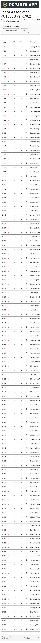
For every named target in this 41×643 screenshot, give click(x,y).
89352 (4, 538)
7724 (4, 172)
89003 (4, 267)
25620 (4, 241)
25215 (4, 215)
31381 (4, 133)
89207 (4, 422)
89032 (4, 305)
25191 (4, 189)
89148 (4, 396)
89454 (4, 560)
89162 (4, 400)
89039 (4, 314)
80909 (4, 258)
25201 (4, 198)
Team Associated (11, 30)
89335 (4, 530)
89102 (4, 353)
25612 (4, 236)
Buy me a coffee (27, 637)
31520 (4, 245)
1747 (4, 146)
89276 (4, 504)
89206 (4, 418)
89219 (4, 452)
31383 (4, 141)
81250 (4, 262)
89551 (4, 586)
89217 (4, 444)
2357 (4, 159)
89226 (4, 478)
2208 (4, 150)
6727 (4, 167)
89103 (4, 357)
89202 (4, 405)
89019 (4, 288)
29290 (4, 616)
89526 (4, 569)
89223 (4, 465)
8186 (4, 94)
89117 (4, 374)
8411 (4, 111)
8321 (4, 103)
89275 (4, 500)
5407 (4, 64)
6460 (4, 77)
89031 (4, 301)
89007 (4, 275)
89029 (4, 297)
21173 (4, 176)
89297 (4, 521)
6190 (4, 68)
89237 (4, 491)
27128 (4, 612)
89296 (4, 517)
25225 (4, 219)
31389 (4, 629)
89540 (4, 573)
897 (4, 47)
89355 (4, 551)
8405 (4, 107)
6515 (4, 81)
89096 (4, 349)
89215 (4, 439)
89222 (4, 461)
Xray (24, 30)
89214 (4, 435)
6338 (4, 163)
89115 (4, 366)
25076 (4, 180)
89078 (4, 340)
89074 (4, 327)
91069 (4, 603)
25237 (4, 228)
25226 (4, 223)
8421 (4, 120)
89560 (4, 599)
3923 (4, 51)
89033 (4, 310)
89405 (4, 556)
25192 (4, 193)
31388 (4, 625)
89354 (4, 547)
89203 (4, 409)
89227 (4, 482)
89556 (4, 590)
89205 (4, 413)
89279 (4, 513)
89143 (4, 392)
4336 (4, 60)
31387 (4, 620)
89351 (4, 534)
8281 (4, 98)
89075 (4, 331)
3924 (4, 55)
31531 (4, 249)
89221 (4, 456)
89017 (4, 284)
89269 (4, 495)
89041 (4, 323)
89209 (4, 431)
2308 (4, 154)
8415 (4, 116)
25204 (4, 211)
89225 (4, 474)
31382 (4, 137)
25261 (4, 232)
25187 (4, 185)
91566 (4, 607)
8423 (4, 124)
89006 (4, 271)
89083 (4, 344)
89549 (4, 577)
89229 (4, 487)
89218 (4, 448)
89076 (4, 336)
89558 (4, 595)
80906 (4, 254)
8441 (4, 129)
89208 (4, 426)
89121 (4, 383)
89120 (4, 379)
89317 (4, 526)
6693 (4, 85)
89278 (4, 508)
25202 (4, 202)
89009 (4, 280)
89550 (4, 582)
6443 (4, 72)
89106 (4, 362)
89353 (4, 543)
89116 (4, 370)
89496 (4, 564)
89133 (4, 387)
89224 (4, 469)
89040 (4, 318)
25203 (4, 206)
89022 (4, 293)
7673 (4, 90)
